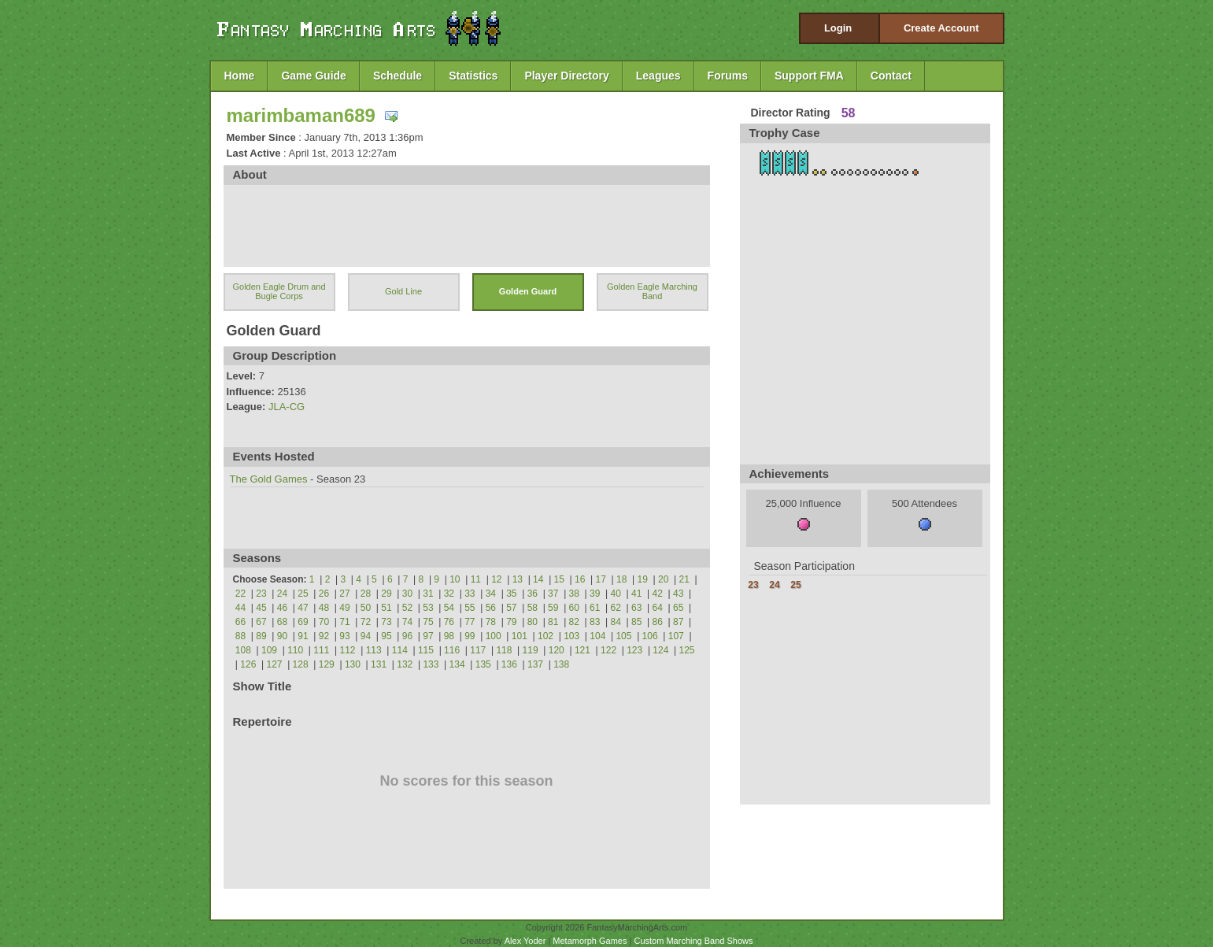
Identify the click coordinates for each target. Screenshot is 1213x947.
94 (366, 636)
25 (303, 593)
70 (324, 621)
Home (239, 75)
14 (538, 579)
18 (621, 579)
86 (658, 621)
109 (269, 650)
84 (616, 621)
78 (491, 621)
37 (553, 593)
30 (407, 593)
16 (580, 579)
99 (469, 636)
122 (608, 650)
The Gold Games (269, 479)
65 (678, 607)
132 (404, 664)
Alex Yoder (525, 940)
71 (344, 621)
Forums (728, 75)
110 (295, 650)
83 (595, 621)
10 (454, 579)
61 (595, 607)
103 (571, 636)
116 (452, 650)
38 (574, 593)
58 (532, 607)
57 (511, 607)
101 (519, 636)
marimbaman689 (301, 115)
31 (428, 593)
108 (243, 650)
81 (553, 621)
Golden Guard (528, 291)
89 (261, 636)
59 (553, 607)
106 (650, 636)
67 (261, 621)
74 (407, 621)
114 (400, 650)
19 (643, 579)
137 (535, 664)
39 (595, 593)
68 (282, 621)
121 (582, 650)
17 (601, 579)
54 (449, 607)
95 (386, 636)
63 (636, 607)
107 (676, 636)
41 (636, 593)
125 (687, 650)
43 (678, 593)
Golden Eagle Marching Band (652, 291)
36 (532, 593)
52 (407, 607)
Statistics (473, 75)
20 (663, 579)
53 (428, 607)
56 (491, 607)
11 (476, 579)
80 (532, 621)
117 (478, 650)
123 (634, 650)
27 (344, 593)
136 (509, 664)
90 (282, 636)
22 (240, 593)
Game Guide (313, 75)
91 (303, 636)
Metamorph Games (590, 940)
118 (504, 650)
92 (324, 636)
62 (616, 607)
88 (240, 636)
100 (493, 636)
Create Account (941, 28)
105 (623, 636)
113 (374, 650)
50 (366, 607)
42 (658, 593)
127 (274, 664)
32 (449, 593)
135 (483, 664)
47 (303, 607)
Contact (891, 75)
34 (491, 593)
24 (282, 593)
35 (511, 593)
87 (678, 621)
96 (407, 636)
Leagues (658, 75)
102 (545, 636)
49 (344, 607)
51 (386, 607)
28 (366, 593)
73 (386, 621)
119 (530, 650)
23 (261, 593)
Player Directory (566, 75)
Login (838, 28)
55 (469, 607)
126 (248, 664)
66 (240, 621)
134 (457, 664)
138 (561, 664)
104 (597, 636)
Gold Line (403, 291)
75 (428, 621)
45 (261, 607)
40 (616, 593)
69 (303, 621)
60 (574, 607)
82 (574, 621)
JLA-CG (286, 406)
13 (517, 579)
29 (386, 593)
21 (684, 579)
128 (301, 664)
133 (430, 664)
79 (511, 621)
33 (469, 593)
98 (449, 636)
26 (324, 593)
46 (282, 607)
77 (469, 621)
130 (353, 664)
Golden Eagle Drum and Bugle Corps (278, 291)
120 (556, 650)
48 (324, 607)
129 (327, 664)
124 (660, 650)
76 (449, 621)
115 (426, 650)
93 (344, 636)
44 (240, 607)
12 (496, 579)
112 (347, 650)
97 (428, 636)
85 (636, 621)
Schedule (397, 75)
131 (378, 664)
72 (366, 621)
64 (658, 607)
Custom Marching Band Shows (693, 940)
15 (559, 579)
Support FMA (809, 75)
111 (321, 650)
